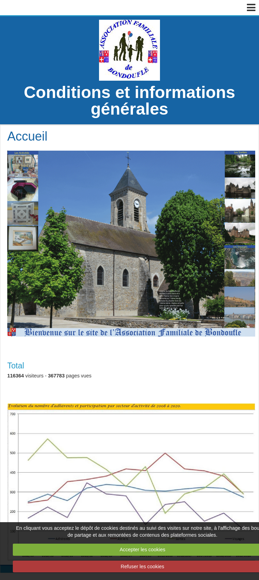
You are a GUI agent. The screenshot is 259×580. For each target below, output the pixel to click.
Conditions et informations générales (129, 100)
